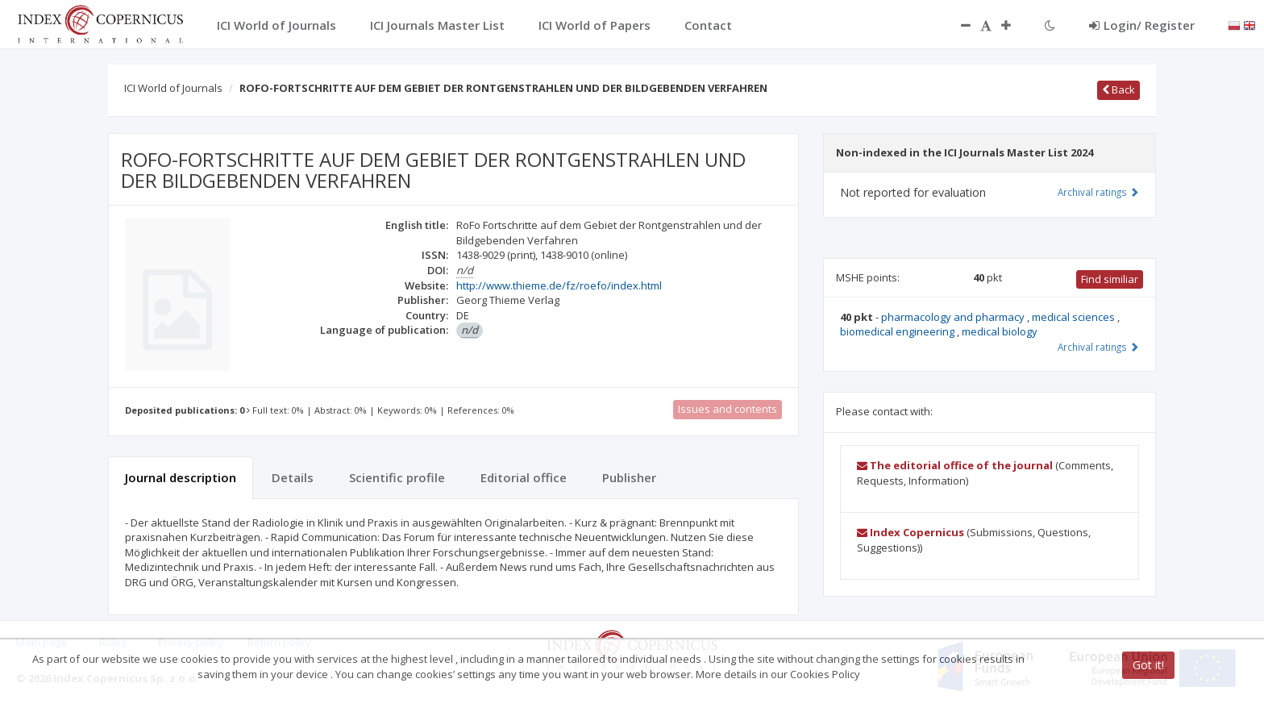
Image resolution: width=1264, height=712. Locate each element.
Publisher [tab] (629, 477)
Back (1118, 89)
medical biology (999, 331)
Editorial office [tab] (523, 477)
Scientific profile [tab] (397, 477)
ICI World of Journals (173, 88)
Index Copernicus (910, 532)
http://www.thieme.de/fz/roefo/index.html (559, 285)
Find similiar (1109, 279)
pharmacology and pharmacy (954, 317)
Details (293, 477)
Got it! (1148, 664)
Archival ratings (1098, 191)
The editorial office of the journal (955, 465)
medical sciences (1074, 317)
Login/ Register (1142, 25)
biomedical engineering (898, 331)
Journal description (180, 477)
